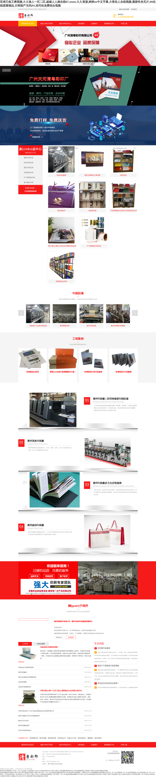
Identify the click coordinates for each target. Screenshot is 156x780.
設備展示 (94, 23)
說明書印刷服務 (102, 648)
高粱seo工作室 (72, 738)
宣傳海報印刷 (28, 172)
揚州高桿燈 (98, 738)
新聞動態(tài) (109, 23)
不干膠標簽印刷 (29, 177)
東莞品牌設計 (82, 738)
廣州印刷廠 (42, 738)
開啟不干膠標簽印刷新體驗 (106, 666)
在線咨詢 (71, 637)
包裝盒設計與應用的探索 (49, 647)
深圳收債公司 (62, 738)
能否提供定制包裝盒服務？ (106, 683)
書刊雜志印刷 (28, 182)
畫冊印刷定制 (28, 157)
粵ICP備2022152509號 (55, 764)
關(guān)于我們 (47, 23)
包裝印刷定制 (45, 148)
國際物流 (90, 738)
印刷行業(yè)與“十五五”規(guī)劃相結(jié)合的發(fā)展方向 (61, 690)
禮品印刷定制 (28, 167)
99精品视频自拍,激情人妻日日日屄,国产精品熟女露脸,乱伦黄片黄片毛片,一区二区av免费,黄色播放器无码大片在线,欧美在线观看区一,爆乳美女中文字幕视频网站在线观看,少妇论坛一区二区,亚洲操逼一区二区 (64, 772)
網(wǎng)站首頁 (27, 23)
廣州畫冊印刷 (34, 738)
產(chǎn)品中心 (65, 23)
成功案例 (81, 23)
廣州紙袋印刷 (52, 738)
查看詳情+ (59, 637)
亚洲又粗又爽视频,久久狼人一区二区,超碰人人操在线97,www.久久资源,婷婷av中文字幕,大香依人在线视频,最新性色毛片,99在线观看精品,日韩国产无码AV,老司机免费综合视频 (54, 770)
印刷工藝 (124, 23)
